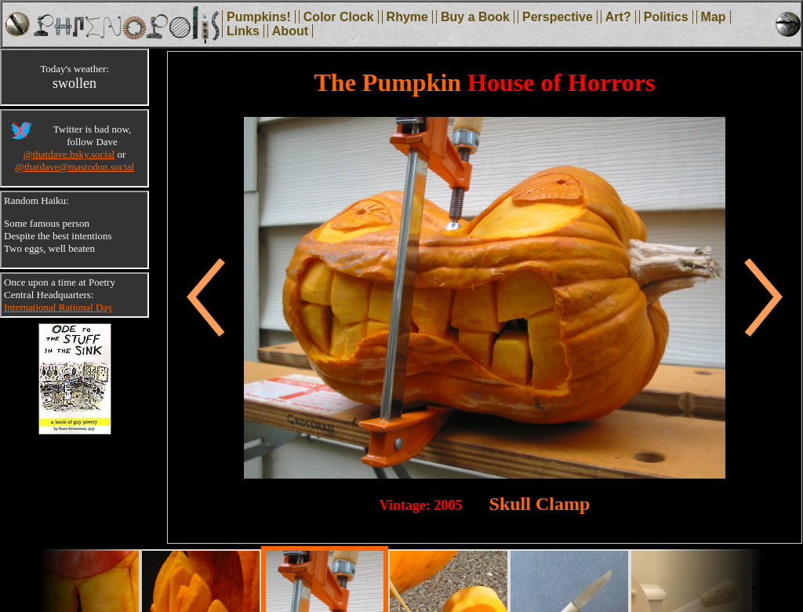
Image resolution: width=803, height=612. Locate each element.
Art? (618, 17)
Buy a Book (475, 17)
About (290, 31)
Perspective (557, 17)
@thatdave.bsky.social (69, 154)
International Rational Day (58, 307)
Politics (666, 17)
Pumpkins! (259, 17)
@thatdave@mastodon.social (74, 167)
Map (713, 17)
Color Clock (338, 17)
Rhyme (407, 17)
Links (243, 31)
